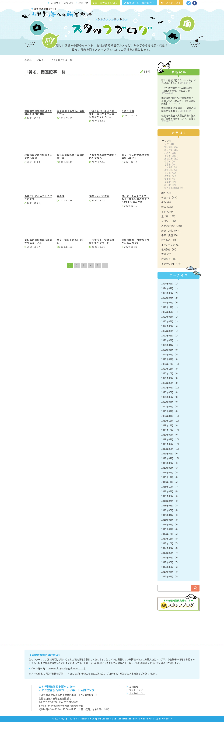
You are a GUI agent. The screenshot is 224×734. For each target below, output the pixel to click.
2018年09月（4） (170, 503)
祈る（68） (167, 214)
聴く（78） (167, 205)
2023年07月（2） (170, 310)
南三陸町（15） (171, 162)
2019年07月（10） (170, 456)
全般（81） (169, 156)
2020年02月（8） (170, 423)
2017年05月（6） (170, 579)
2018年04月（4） (170, 527)
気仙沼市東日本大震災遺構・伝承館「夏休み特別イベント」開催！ (178, 130)
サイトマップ (136, 702)
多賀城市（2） (171, 182)
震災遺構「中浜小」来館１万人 (71, 125)
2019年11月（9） (170, 437)
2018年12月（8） (170, 489)
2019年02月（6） (170, 480)
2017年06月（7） (170, 574)
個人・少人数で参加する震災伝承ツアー (135, 169)
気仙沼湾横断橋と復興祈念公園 (71, 169)
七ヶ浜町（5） (171, 179)
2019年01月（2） (170, 484)
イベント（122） (170, 233)
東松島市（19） (171, 170)
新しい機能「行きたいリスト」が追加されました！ (178, 94)
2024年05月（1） (170, 295)
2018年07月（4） (170, 513)
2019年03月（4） (170, 475)
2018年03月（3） (170, 532)
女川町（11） (170, 165)
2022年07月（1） (170, 333)
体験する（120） (170, 209)
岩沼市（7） (170, 191)
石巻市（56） (170, 168)
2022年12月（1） (170, 319)
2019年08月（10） (170, 451)
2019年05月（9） (170, 466)
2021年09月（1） (170, 352)
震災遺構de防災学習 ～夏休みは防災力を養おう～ (178, 122)
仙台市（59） (170, 185)
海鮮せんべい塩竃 (99, 208)
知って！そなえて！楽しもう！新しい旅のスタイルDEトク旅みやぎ (135, 211)
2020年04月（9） (170, 414)
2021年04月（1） (170, 357)
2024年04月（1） (170, 300)
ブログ (40, 72)
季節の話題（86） (170, 247)
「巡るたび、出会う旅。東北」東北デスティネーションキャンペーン (103, 126)
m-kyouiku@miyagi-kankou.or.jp (67, 681)
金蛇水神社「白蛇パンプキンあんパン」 (135, 254)
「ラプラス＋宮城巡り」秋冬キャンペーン (103, 254)
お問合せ (83, 2)
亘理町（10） (170, 194)
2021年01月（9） (170, 371)
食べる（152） (168, 228)
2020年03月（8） (170, 418)
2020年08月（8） (170, 395)
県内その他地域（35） (175, 200)
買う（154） (167, 223)
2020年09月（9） (170, 390)
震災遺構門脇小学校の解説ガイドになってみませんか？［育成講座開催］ (178, 113)
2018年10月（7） (170, 499)
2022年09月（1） (170, 324)
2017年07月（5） (170, 569)
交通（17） (167, 266)
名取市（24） (170, 188)
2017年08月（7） (170, 565)
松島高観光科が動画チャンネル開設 (38, 169)
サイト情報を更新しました (71, 254)
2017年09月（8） (170, 560)
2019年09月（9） (170, 447)
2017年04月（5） (170, 584)
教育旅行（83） (169, 261)
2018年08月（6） (170, 508)
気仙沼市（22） (171, 159)
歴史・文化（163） (171, 242)
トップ (27, 71)
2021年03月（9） (170, 362)
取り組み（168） (170, 252)
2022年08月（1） (170, 329)
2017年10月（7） (170, 555)
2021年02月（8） (170, 366)
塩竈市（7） (170, 176)
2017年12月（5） (170, 546)
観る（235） (167, 219)
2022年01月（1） (170, 347)
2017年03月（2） (170, 588)
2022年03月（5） (170, 338)
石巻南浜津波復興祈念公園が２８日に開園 (38, 125)
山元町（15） (170, 197)
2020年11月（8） (170, 380)
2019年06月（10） (170, 461)
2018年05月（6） (170, 522)
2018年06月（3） (170, 518)
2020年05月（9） (170, 409)
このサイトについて (62, 2)
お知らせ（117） (170, 271)
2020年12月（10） (170, 376)
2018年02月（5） (170, 536)
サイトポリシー (137, 705)
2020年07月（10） (170, 399)
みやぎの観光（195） (172, 238)
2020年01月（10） (170, 428)
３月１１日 (128, 123)
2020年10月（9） (170, 385)
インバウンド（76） (171, 275)
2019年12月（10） (170, 432)
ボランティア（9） (171, 257)
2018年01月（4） (170, 541)
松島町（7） (170, 173)
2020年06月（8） (170, 404)
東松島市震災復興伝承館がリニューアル (38, 254)
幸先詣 (60, 208)
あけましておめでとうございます (38, 210)
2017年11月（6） (170, 551)
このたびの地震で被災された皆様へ (103, 169)
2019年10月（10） (170, 442)
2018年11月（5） (170, 494)
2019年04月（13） (170, 470)
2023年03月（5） (170, 314)
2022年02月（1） (170, 343)
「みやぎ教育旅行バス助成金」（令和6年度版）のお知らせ (177, 102)
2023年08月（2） (170, 305)
